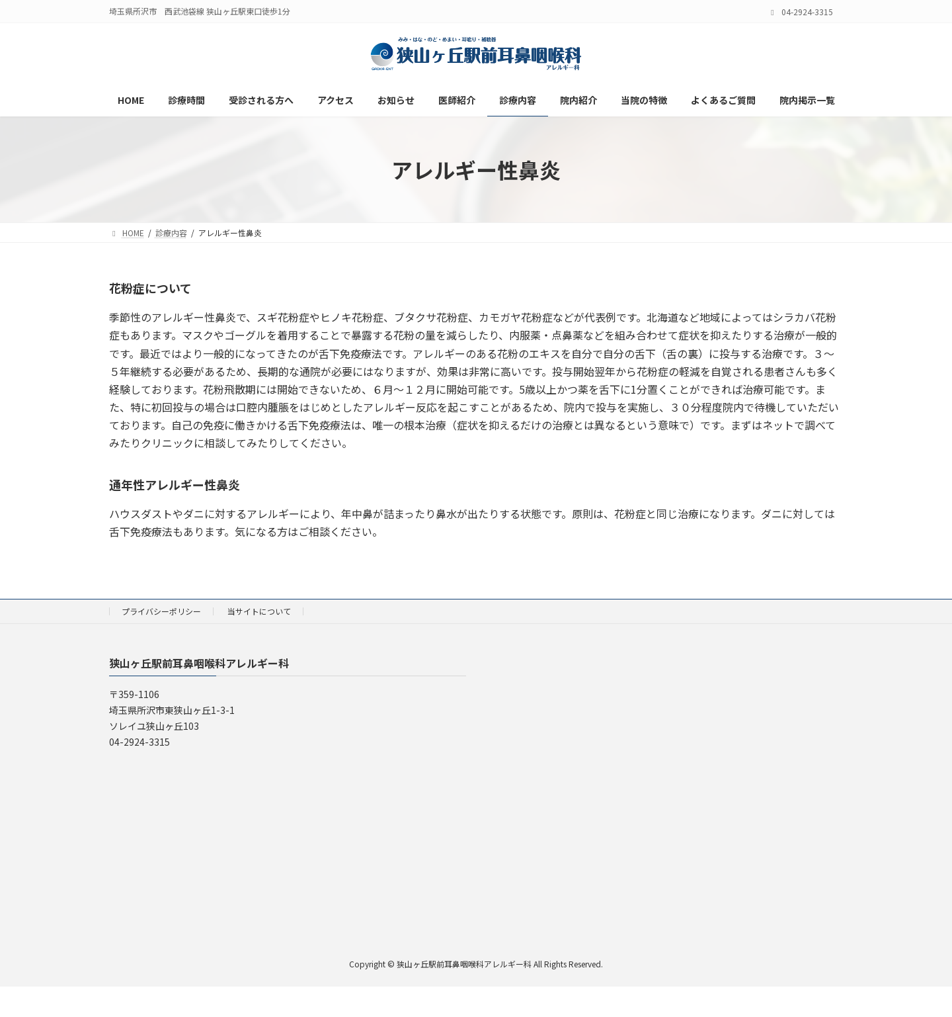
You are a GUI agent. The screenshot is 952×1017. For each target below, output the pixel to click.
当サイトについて (259, 611)
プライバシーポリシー (161, 611)
